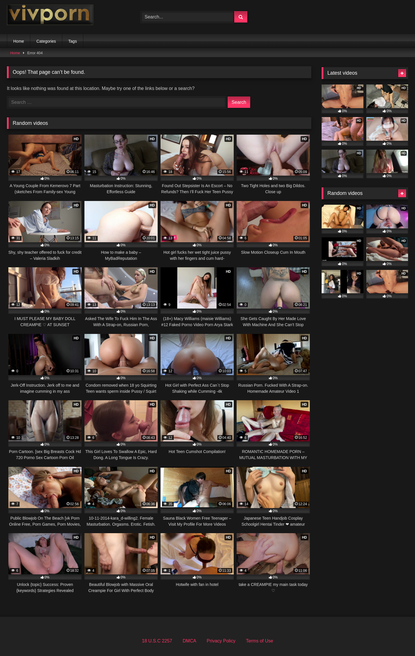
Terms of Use (259, 640)
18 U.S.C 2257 (157, 640)
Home (18, 41)
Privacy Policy (221, 640)
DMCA (189, 640)
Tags (72, 41)
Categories (46, 41)
